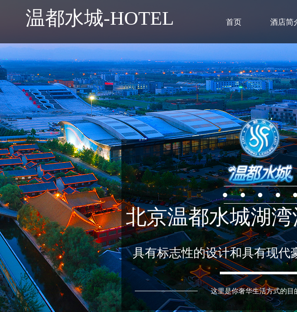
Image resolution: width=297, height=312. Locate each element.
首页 (234, 22)
